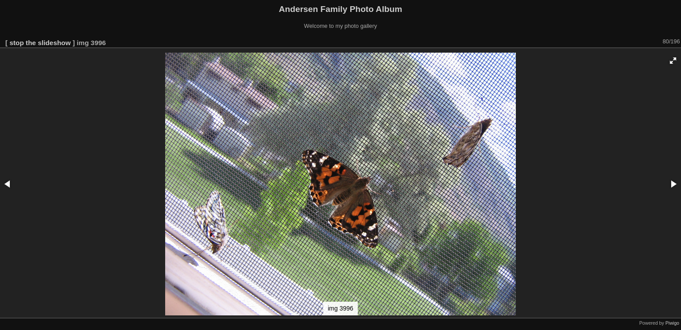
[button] (673, 61)
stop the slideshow (39, 42)
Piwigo (672, 323)
